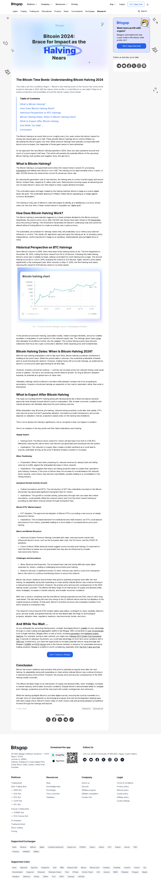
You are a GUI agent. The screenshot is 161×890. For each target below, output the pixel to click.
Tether (45, 876)
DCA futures (40, 644)
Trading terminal (18, 824)
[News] (66, 11)
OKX (135, 847)
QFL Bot (17, 804)
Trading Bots (16, 783)
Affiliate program (89, 790)
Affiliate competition (90, 794)
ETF (97, 399)
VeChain (81, 876)
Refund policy (123, 790)
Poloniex (16, 852)
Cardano (106, 868)
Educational (98, 709)
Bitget (42, 847)
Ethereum (41, 872)
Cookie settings (123, 801)
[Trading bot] (34, 11)
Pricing (14, 831)
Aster (14, 847)
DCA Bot (17, 794)
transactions (21, 170)
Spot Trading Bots (18, 786)
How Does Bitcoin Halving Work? (37, 108)
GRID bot (20, 641)
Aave (14, 868)
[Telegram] (85, 759)
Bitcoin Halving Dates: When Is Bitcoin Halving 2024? (48, 117)
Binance (23, 847)
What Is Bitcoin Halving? (32, 104)
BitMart (36, 852)
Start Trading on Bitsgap (60, 654)
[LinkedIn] (122, 759)
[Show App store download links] (147, 4)
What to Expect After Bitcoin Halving (39, 121)
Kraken (118, 847)
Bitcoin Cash (94, 868)
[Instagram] (110, 759)
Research (86, 709)
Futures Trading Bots (20, 809)
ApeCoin (34, 868)
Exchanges (51, 790)
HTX (109, 847)
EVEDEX (83, 847)
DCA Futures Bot (21, 816)
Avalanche (45, 868)
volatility (84, 628)
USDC (61, 876)
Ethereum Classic (55, 872)
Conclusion (26, 129)
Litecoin (106, 872)
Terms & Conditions (125, 783)
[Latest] (15, 11)
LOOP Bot (18, 801)
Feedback (50, 797)
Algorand (23, 868)
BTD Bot (17, 797)
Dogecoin (30, 872)
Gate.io (92, 847)
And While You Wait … (31, 125)
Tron (53, 876)
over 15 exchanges (96, 631)
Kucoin (127, 847)
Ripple (144, 872)
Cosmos (127, 868)
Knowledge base (53, 786)
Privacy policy (123, 786)
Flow (67, 872)
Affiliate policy (123, 797)
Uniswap (71, 876)
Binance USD (72, 868)
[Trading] (23, 11)
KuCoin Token (87, 872)
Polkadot (125, 872)
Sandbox (16, 876)
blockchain (96, 220)
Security (85, 786)
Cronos (137, 868)
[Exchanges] (90, 11)
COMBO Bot (19, 812)
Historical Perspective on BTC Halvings (40, 112)
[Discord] (116, 759)
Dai (145, 868)
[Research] (101, 11)
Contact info (87, 797)
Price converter (53, 794)
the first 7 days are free (90, 647)
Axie (54, 868)
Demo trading (17, 828)
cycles (98, 338)
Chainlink (117, 868)
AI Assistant (16, 820)
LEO (98, 872)
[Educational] (46, 11)
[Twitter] (103, 759)
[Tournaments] (77, 11)
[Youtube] (91, 759)
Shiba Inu (26, 876)
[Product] (57, 11)
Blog (48, 783)
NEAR (115, 872)
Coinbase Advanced (55, 847)
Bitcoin (83, 868)
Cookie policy (122, 794)
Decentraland (17, 872)
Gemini (101, 847)
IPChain (75, 872)
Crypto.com (71, 847)
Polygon (135, 872)
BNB (62, 868)
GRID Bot (18, 790)
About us (85, 783)
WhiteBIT (26, 852)
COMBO (27, 644)
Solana (36, 876)
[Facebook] (97, 759)
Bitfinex (33, 847)
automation (75, 633)
